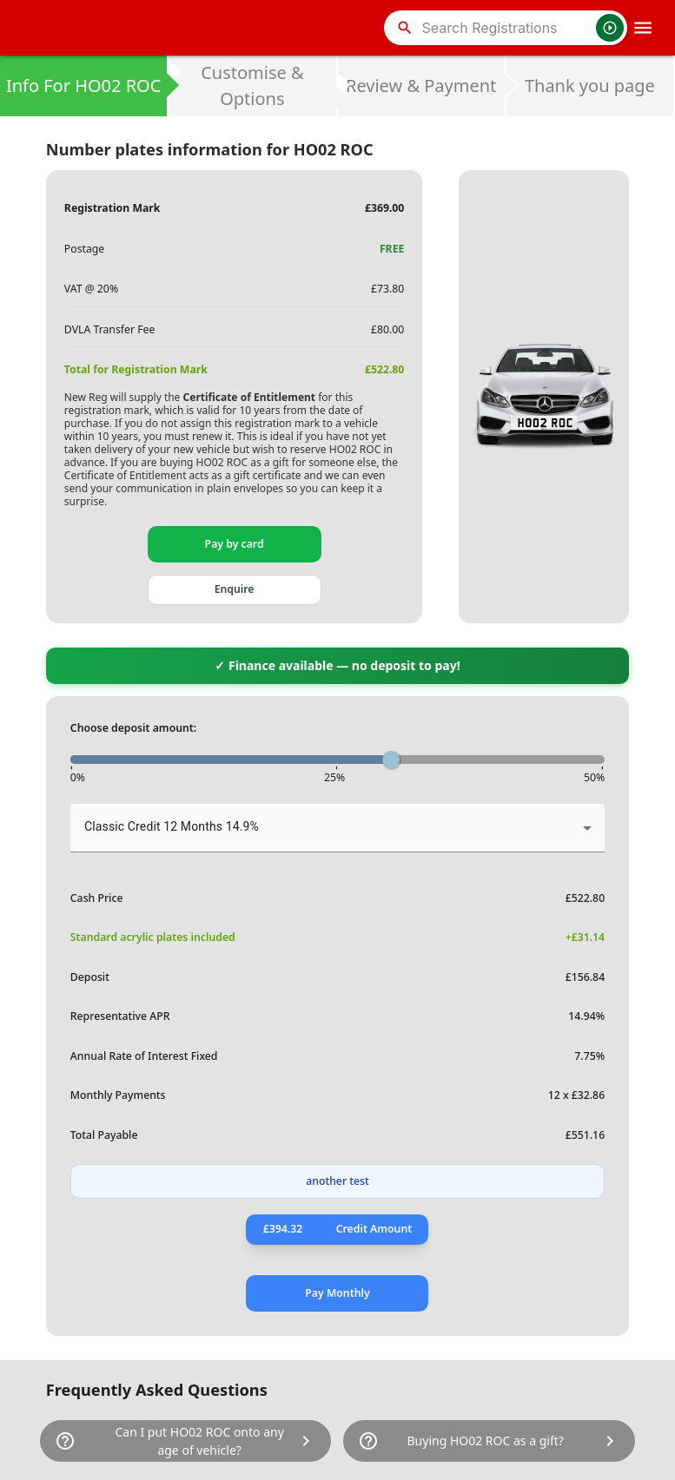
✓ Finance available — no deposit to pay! (337, 665)
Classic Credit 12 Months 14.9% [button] (171, 826)
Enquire (235, 589)
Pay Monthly (337, 1293)
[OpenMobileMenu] (642, 28)
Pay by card (234, 543)
